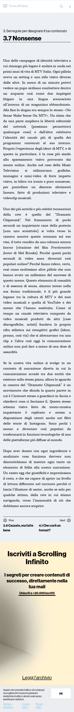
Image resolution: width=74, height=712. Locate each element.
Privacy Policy (39, 706)
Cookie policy (25, 706)
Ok (61, 693)
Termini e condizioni (8, 706)
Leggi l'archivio (37, 677)
